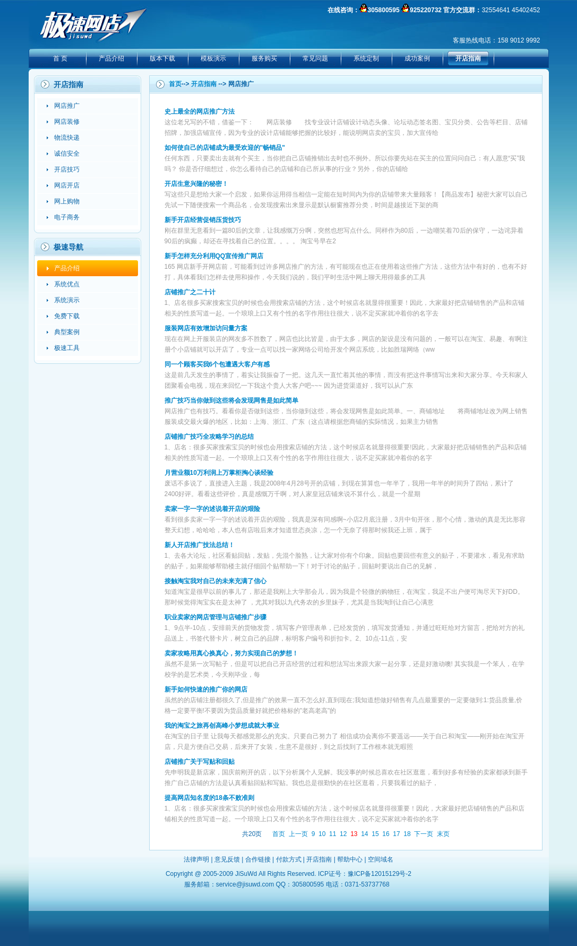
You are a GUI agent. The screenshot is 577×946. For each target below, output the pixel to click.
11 (332, 834)
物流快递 (67, 137)
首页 (175, 84)
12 (343, 834)
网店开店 (67, 185)
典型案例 (67, 332)
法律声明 (196, 859)
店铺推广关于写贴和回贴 (200, 761)
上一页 (298, 834)
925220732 (426, 10)
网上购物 (67, 201)
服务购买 (264, 58)
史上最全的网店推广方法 (200, 111)
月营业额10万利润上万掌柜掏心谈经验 (219, 472)
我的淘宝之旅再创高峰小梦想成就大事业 (222, 725)
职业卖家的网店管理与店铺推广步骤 (215, 617)
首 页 (60, 58)
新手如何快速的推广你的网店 (206, 689)
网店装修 (67, 121)
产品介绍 (111, 58)
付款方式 (289, 859)
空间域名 (380, 859)
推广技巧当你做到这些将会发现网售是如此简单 (231, 400)
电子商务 (67, 217)
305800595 (384, 10)
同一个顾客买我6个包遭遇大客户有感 (217, 364)
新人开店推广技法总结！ (200, 545)
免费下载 (67, 316)
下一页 (423, 834)
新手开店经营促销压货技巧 (203, 220)
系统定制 (366, 58)
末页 (443, 834)
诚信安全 (67, 153)
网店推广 (67, 105)
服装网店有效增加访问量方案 (206, 328)
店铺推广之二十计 (190, 292)
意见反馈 (227, 859)
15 (375, 834)
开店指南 (468, 58)
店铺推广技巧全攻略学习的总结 (209, 436)
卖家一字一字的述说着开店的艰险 (212, 509)
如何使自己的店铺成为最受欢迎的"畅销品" (225, 147)
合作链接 (258, 859)
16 (385, 834)
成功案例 (417, 58)
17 (396, 834)
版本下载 (162, 58)
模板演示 (213, 58)
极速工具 (67, 348)
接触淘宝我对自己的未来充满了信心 (215, 581)
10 (321, 834)
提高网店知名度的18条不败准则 (209, 798)
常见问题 (315, 58)
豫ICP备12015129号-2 (379, 873)
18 (406, 834)
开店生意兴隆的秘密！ (196, 184)
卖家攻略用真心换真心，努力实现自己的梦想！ (231, 653)
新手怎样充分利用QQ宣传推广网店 (214, 256)
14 (364, 834)
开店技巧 (67, 169)
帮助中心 (350, 859)
